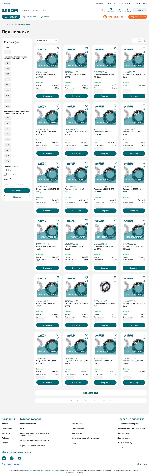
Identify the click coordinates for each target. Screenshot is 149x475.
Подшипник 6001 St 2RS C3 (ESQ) (134, 75)
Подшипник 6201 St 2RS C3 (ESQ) (76, 75)
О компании (98, 3)
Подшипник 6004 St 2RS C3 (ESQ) (133, 247)
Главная (5, 24)
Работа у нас (7, 438)
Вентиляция (77, 433)
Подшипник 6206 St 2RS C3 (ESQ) (133, 362)
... (99, 400)
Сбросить (17, 197)
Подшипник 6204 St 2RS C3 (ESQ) (104, 247)
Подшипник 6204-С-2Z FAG (74, 190)
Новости (5, 443)
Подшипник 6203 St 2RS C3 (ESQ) (47, 247)
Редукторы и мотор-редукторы (32, 446)
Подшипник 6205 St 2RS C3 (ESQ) (76, 304)
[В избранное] (57, 48)
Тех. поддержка (141, 3)
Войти (140, 10)
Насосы (22, 428)
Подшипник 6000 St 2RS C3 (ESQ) (104, 75)
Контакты (111, 3)
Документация (123, 438)
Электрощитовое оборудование (85, 438)
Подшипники (77, 424)
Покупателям (125, 3)
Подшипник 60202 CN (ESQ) (132, 133)
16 (104, 400)
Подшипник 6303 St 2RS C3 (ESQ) (76, 362)
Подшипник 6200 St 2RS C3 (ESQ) (46, 75)
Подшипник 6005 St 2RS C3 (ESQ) (46, 362)
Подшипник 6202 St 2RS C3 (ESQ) (47, 190)
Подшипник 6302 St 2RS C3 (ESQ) (134, 304)
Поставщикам (123, 433)
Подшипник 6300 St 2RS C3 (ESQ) (46, 133)
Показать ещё (90, 392)
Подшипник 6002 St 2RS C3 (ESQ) (104, 133)
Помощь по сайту (124, 443)
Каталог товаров (30, 419)
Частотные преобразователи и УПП (34, 440)
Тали (74, 443)
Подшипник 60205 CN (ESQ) (45, 304)
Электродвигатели (27, 424)
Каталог (14, 24)
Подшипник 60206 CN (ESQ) (103, 362)
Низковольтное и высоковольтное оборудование (34, 434)
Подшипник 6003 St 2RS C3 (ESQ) (104, 190)
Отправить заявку (138, 17)
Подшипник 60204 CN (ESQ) (74, 247)
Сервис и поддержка (130, 419)
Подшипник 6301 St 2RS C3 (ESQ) (76, 133)
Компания (8, 419)
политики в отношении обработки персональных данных (41, 471)
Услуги (5, 424)
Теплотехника (78, 428)
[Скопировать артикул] (42, 72)
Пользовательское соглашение (131, 428)
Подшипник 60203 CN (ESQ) (132, 190)
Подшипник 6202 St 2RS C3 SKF (105, 304)
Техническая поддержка (128, 424)
